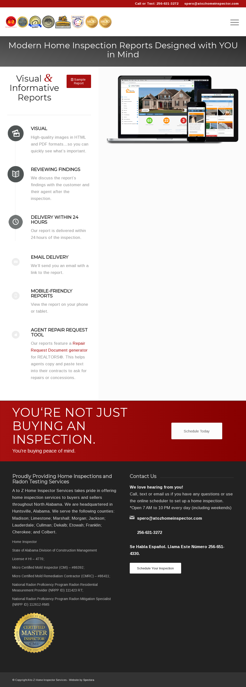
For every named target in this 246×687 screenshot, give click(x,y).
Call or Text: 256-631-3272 (156, 3)
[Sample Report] (79, 81)
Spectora (88, 679)
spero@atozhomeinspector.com (211, 3)
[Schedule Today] (196, 431)
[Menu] (234, 22)
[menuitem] (234, 22)
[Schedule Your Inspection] (155, 568)
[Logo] (59, 22)
